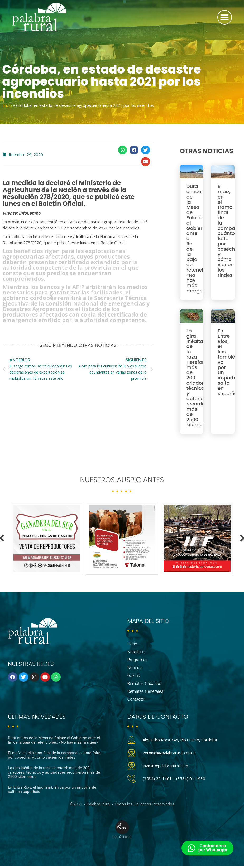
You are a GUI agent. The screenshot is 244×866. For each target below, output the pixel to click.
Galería (133, 675)
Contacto (135, 699)
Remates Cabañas (144, 683)
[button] (224, 17)
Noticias (135, 667)
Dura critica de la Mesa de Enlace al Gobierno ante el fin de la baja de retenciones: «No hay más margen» (54, 740)
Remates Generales (145, 691)
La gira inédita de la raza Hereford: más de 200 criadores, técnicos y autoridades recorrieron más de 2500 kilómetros (54, 772)
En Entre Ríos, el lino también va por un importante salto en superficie (52, 789)
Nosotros (136, 651)
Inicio (7, 105)
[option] (47, 538)
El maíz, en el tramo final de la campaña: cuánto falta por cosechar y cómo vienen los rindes (230, 230)
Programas (137, 659)
